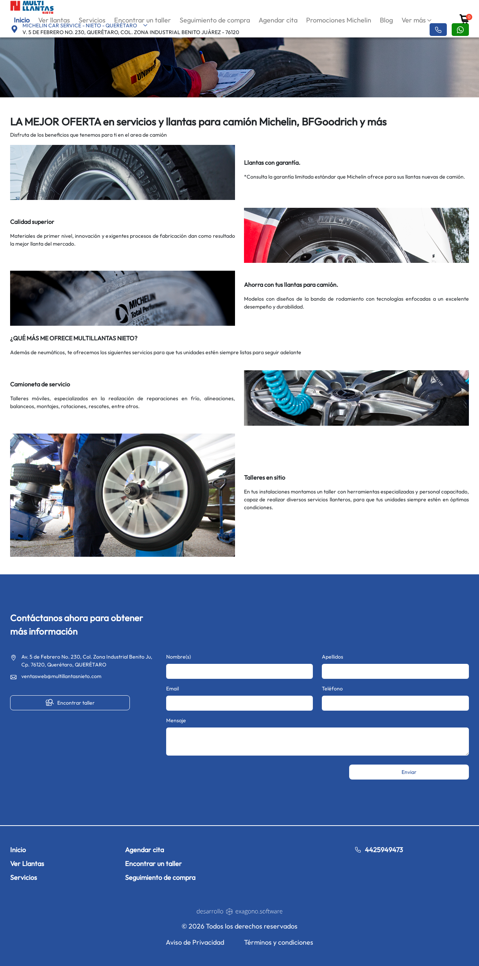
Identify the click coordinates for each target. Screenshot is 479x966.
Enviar (409, 772)
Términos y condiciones (278, 942)
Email (172, 688)
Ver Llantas (27, 863)
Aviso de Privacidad (195, 942)
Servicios (92, 20)
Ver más (414, 20)
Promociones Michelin (338, 20)
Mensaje (176, 720)
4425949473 (378, 849)
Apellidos (332, 656)
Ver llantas (54, 20)
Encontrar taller (70, 702)
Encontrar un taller (142, 20)
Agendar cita (278, 20)
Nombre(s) (178, 656)
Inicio (22, 20)
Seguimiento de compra (215, 20)
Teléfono (332, 688)
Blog (386, 20)
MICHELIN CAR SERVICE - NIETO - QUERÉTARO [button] (85, 25)
